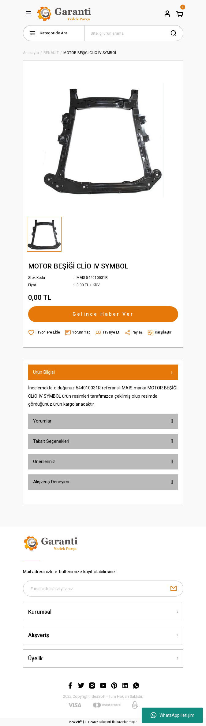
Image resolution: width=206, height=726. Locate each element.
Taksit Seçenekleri (51, 441)
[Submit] (173, 589)
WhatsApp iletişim (172, 715)
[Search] (133, 33)
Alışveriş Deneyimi (51, 482)
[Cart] (179, 13)
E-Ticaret (91, 722)
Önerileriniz (44, 461)
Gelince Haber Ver (103, 314)
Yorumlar (42, 421)
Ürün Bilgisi (44, 372)
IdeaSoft (75, 722)
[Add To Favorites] (44, 333)
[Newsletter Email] (103, 589)
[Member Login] (167, 13)
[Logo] (65, 13)
